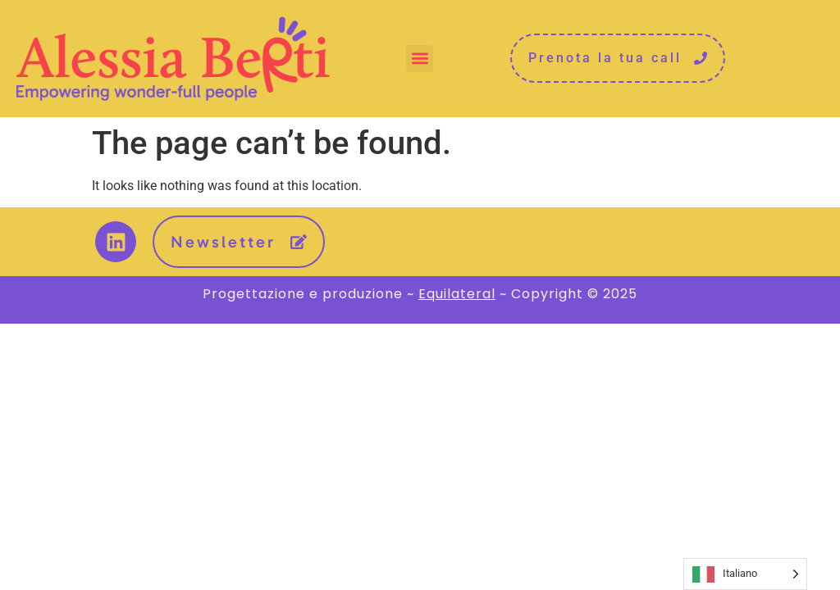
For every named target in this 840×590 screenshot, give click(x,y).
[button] (419, 58)
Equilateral (456, 293)
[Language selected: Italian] (745, 574)
